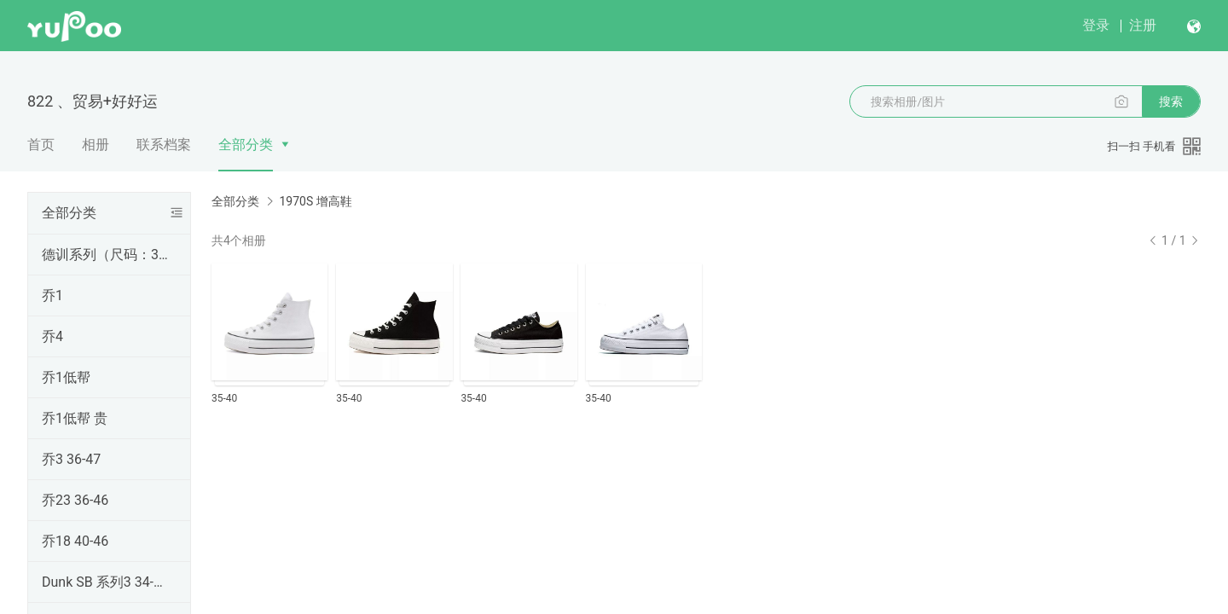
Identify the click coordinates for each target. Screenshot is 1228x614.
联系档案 (163, 144)
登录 (1095, 25)
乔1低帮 (66, 377)
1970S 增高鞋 (315, 201)
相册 (95, 144)
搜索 (1171, 101)
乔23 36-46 (75, 500)
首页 (41, 144)
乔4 (52, 336)
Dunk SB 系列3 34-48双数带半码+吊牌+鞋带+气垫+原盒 (106, 582)
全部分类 (245, 144)
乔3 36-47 (71, 459)
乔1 (52, 295)
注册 (1142, 25)
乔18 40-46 (75, 541)
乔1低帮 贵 (74, 418)
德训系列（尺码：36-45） (106, 254)
